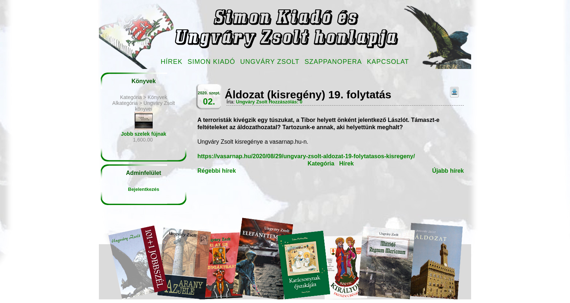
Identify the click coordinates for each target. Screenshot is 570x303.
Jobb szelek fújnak (143, 134)
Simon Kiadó (211, 61)
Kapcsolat (388, 61)
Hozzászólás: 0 (285, 102)
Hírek (171, 61)
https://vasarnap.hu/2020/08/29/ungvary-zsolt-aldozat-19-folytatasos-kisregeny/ (306, 156)
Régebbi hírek (216, 171)
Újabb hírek (448, 171)
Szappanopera (333, 61)
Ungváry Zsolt (270, 61)
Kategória (321, 163)
